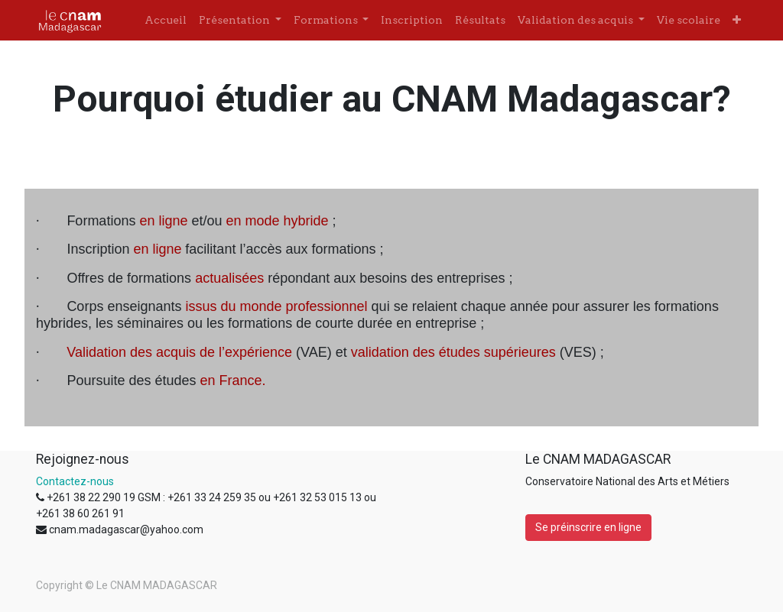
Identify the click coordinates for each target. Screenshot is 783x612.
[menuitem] (165, 20)
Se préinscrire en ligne (588, 527)
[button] (736, 20)
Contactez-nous (75, 481)
